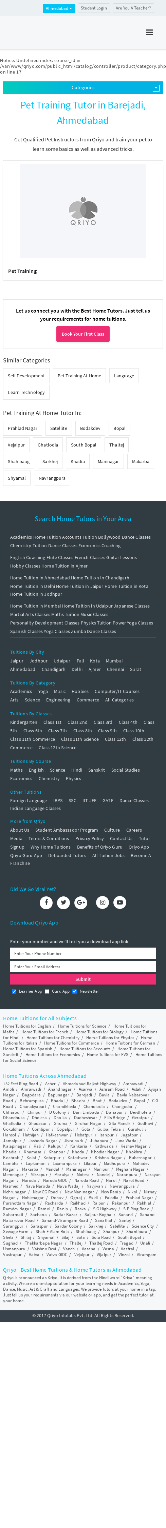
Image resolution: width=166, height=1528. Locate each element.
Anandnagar (60, 1089)
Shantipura (136, 1231)
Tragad (126, 1243)
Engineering (58, 700)
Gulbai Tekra (109, 1129)
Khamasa (33, 1152)
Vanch (69, 1249)
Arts (14, 700)
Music (60, 691)
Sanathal (103, 1220)
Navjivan (95, 1186)
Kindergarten (23, 722)
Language (124, 376)
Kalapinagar (14, 1146)
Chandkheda (64, 1106)
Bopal (119, 428)
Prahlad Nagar (22, 428)
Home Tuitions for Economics (52, 1054)
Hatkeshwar (57, 1135)
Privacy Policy (89, 838)
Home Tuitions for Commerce (71, 1043)
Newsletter (85, 991)
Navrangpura (52, 478)
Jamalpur (12, 1141)
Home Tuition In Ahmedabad (40, 577)
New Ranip (111, 1192)
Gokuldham (14, 1129)
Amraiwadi (31, 1089)
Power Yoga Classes (133, 622)
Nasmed (10, 1186)
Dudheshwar (85, 1117)
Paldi (93, 1197)
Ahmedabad (59, 8)
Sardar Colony (68, 1226)
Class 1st (52, 722)
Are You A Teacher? (133, 8)
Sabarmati (13, 1214)
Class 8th (82, 731)
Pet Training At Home (79, 376)
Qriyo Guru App (26, 855)
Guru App (57, 991)
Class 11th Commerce (32, 739)
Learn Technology (26, 392)
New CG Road (45, 1192)
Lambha (11, 1163)
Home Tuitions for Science (82, 1026)
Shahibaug (19, 461)
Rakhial (144, 1203)
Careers (134, 830)
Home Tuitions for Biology (99, 1032)
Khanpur (57, 1152)
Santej (125, 1220)
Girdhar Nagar (88, 1123)
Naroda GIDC (55, 1180)
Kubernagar (140, 1157)
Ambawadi (133, 1084)
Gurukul (135, 1129)
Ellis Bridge (114, 1117)
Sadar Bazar (65, 1214)
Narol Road (133, 1180)
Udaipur (62, 661)
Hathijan (31, 1135)
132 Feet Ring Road (20, 1084)
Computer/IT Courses (117, 691)
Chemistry (49, 778)
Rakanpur (121, 1203)
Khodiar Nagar (105, 1152)
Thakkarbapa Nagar (44, 1243)
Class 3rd (103, 722)
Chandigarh (54, 669)
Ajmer (95, 669)
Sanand (125, 1214)
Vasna (108, 1249)
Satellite (58, 428)
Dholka (60, 1117)
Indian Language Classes (35, 808)
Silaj (65, 1237)
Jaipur (16, 661)
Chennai (115, 669)
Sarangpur (13, 1226)
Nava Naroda (37, 1186)
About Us (19, 830)
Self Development (26, 376)
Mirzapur (39, 1174)
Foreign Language (28, 800)
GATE (108, 800)
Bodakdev (90, 428)
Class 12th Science (57, 748)
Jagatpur (129, 1135)
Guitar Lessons (121, 557)
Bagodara (31, 1095)
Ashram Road (112, 1089)
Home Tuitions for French (44, 1032)
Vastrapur (12, 1254)
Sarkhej (50, 461)
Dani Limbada (86, 1112)
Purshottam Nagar (20, 1203)
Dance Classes (62, 545)
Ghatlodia (48, 445)
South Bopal (83, 445)
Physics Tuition (96, 622)
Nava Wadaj (68, 1186)
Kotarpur (52, 1157)
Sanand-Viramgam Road (65, 1220)
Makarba (141, 461)
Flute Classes (60, 557)
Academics (21, 691)
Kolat (31, 1157)
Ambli (8, 1089)
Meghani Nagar (130, 1169)
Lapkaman (36, 1163)
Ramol (44, 1209)
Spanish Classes (26, 631)
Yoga (43, 691)
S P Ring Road (136, 1209)
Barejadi (84, 1095)
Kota (95, 661)
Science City (143, 1226)
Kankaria (79, 1146)
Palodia (112, 1197)
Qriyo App (139, 847)
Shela (8, 1237)
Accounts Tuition (79, 537)
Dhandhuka (14, 1117)
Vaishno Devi (44, 1249)
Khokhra (134, 1152)
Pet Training (22, 270)
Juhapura (99, 1141)
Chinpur (34, 1112)
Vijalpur (104, 1254)
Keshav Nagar (134, 1146)
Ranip (62, 1209)
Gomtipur (41, 1129)
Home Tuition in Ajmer (64, 566)
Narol (111, 1180)
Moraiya (62, 1174)
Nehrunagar (14, 1192)
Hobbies (80, 691)
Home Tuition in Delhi (32, 586)
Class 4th (128, 722)
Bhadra (78, 1101)
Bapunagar (58, 1095)
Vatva (34, 1254)
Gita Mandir (119, 1123)
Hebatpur (84, 1135)
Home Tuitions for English (27, 1026)
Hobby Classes (25, 566)
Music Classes (94, 614)
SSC (72, 800)
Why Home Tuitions (51, 847)
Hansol (9, 1135)
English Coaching (27, 557)
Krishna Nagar (108, 1157)
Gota (85, 1129)
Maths (16, 770)
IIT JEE (89, 800)
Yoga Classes (57, 631)
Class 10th (134, 731)
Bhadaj (57, 1101)
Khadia (78, 461)
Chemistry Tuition (28, 545)
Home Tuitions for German (130, 1043)
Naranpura (127, 1174)
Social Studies (125, 770)
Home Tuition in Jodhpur (36, 594)
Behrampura (32, 1101)
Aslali (137, 1089)
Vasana (89, 1249)
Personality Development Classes (45, 622)
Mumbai (114, 661)
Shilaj (26, 1237)
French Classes (90, 557)
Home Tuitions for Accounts (85, 1049)
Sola (80, 1237)
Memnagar (13, 1174)
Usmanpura (14, 1249)
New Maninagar (79, 1192)
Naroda (29, 1180)
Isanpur (106, 1135)
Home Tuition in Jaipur (79, 586)
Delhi (77, 669)
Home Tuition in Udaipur (87, 606)
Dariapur (114, 1112)
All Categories (119, 700)
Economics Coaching (99, 545)
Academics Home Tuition (35, 537)
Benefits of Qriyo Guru (100, 847)
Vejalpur (16, 445)
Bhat (97, 1101)
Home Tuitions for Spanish (27, 1049)
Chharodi (11, 1112)
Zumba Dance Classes (93, 631)
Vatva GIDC (57, 1254)
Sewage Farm (16, 1231)
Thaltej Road (101, 1243)
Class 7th (57, 731)
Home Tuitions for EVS (107, 1054)
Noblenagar (33, 1197)
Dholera (39, 1117)
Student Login (94, 8)
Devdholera (140, 1112)
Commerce (88, 700)
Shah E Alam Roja (52, 1231)
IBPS (58, 800)
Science (32, 700)
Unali (145, 1243)
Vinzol (124, 1254)
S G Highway (104, 1209)
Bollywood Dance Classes (124, 537)
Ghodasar (38, 1123)
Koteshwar (78, 1157)
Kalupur (55, 1146)
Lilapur (90, 1163)
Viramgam (147, 1254)
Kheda (78, 1152)
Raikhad (78, 1203)
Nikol (132, 1192)
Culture (112, 830)
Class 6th (32, 731)
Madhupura (115, 1163)
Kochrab (11, 1157)
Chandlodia (94, 1106)
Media (16, 838)
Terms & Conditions (49, 838)
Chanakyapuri (33, 1106)
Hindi (76, 770)
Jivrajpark (73, 1141)
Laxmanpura (65, 1163)
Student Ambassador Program (66, 830)
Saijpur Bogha (98, 1214)
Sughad (10, 1243)
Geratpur (140, 1117)
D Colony (57, 1112)
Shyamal (17, 478)
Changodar (122, 1106)
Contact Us (121, 838)
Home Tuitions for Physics (110, 1037)
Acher (50, 1084)
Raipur (98, 1203)
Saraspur (39, 1226)
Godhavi (145, 1123)
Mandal (52, 1169)
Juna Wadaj (126, 1141)
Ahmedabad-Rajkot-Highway (89, 1084)
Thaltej (116, 445)
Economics (21, 778)
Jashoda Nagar (43, 1141)
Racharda (54, 1203)
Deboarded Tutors (67, 855)
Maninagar (108, 461)
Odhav (57, 1197)
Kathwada (104, 1146)
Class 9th (107, 731)
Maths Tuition (65, 614)
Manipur (101, 1169)
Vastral (127, 1249)
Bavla (104, 1095)
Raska (80, 1209)
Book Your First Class (83, 334)
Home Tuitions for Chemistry (52, 1037)
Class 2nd (77, 722)
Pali (80, 661)
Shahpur (111, 1231)
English (36, 770)
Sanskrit (96, 770)
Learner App (27, 991)
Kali (37, 1146)
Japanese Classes (132, 606)
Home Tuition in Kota (126, 586)
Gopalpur (65, 1129)
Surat (135, 669)
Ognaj (76, 1197)
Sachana (38, 1214)
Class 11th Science (80, 739)
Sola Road (101, 1237)
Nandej (103, 1174)
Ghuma (61, 1123)
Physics (73, 778)
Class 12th (115, 739)
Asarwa (86, 1089)
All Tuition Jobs (108, 855)
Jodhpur (39, 661)
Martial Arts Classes (30, 614)
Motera (83, 1174)
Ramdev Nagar (17, 1209)
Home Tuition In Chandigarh (100, 577)
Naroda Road (86, 1180)
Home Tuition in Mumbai (35, 606)
